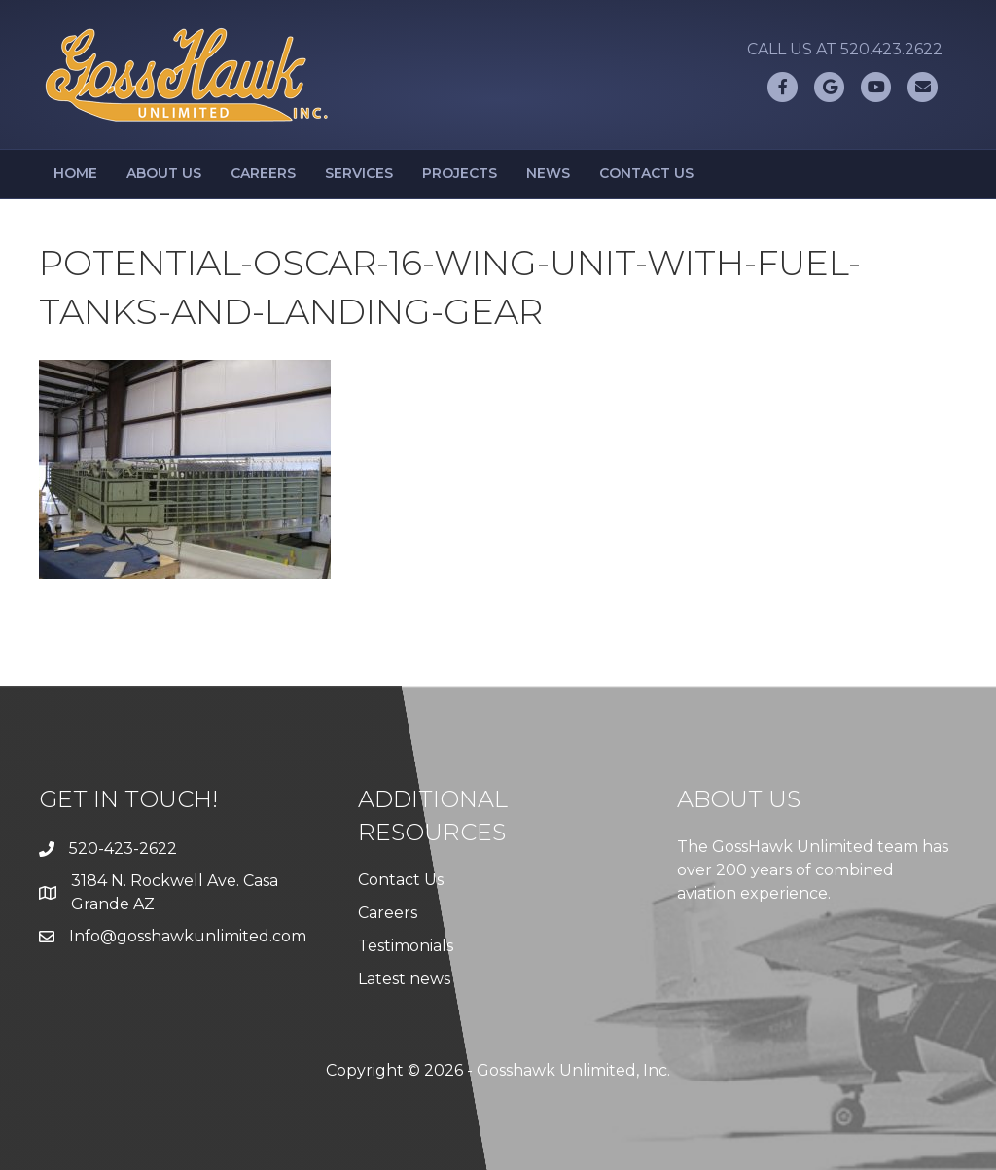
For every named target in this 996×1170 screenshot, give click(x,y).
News (548, 173)
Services (359, 173)
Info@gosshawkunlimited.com (187, 936)
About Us (163, 173)
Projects (459, 173)
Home (75, 173)
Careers (263, 173)
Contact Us (646, 173)
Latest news (404, 979)
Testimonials (405, 946)
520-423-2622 (123, 848)
